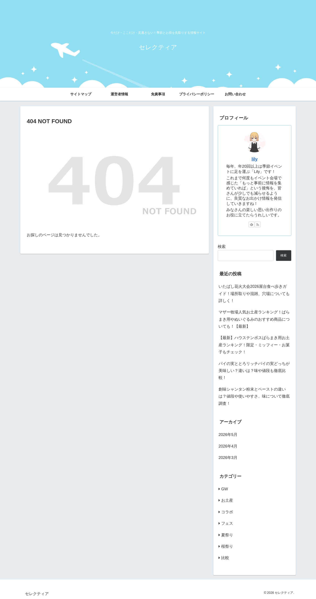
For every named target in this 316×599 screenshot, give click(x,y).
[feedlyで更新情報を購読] (251, 224)
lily (254, 159)
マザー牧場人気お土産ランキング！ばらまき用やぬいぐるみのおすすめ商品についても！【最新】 (254, 319)
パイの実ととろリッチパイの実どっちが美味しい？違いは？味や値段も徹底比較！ (254, 370)
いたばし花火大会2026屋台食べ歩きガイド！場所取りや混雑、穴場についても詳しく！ (254, 293)
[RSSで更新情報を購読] (257, 224)
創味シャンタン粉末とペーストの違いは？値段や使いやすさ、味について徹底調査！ (254, 396)
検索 (222, 246)
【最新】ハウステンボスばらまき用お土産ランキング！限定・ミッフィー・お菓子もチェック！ (254, 345)
